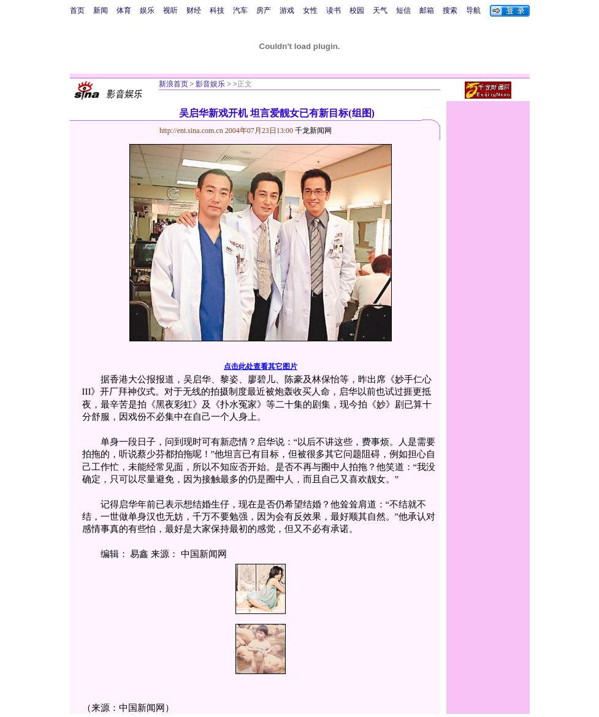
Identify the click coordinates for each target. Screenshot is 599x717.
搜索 (450, 10)
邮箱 (426, 10)
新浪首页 (173, 84)
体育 (123, 10)
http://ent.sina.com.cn (192, 130)
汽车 (240, 10)
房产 (263, 10)
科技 (217, 10)
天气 (380, 10)
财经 (193, 10)
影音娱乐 (210, 84)
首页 (77, 10)
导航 (473, 10)
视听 (170, 10)
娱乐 (147, 10)
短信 (403, 10)
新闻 (100, 10)
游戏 (287, 10)
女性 (310, 10)
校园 (356, 10)
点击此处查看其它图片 (260, 366)
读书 (333, 10)
